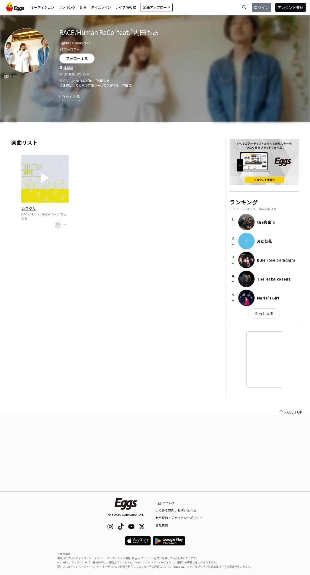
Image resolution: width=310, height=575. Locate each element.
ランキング (67, 7)
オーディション (42, 7)
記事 (83, 7)
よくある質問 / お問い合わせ (176, 510)
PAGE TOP (290, 488)
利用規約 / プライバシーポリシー (179, 517)
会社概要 (162, 525)
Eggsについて (165, 503)
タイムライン (101, 7)
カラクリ (28, 208)
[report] (15, 76)
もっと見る (71, 96)
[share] (7, 76)
